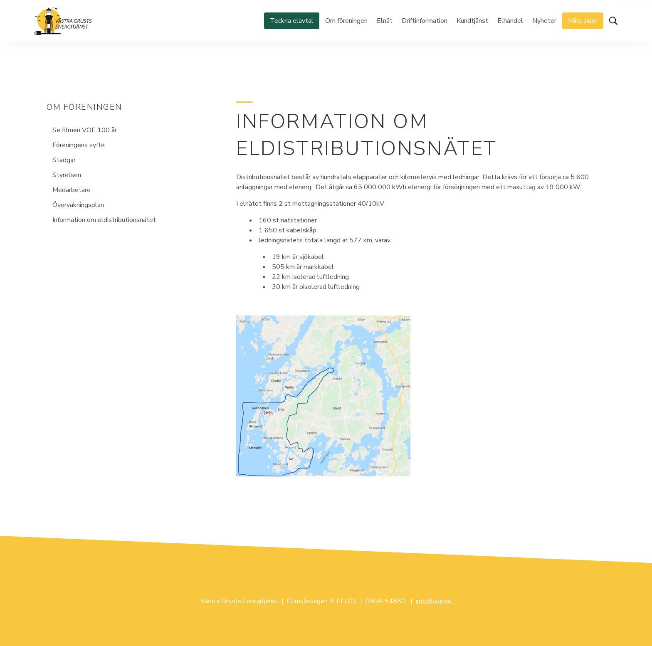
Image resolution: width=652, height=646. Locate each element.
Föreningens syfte (78, 145)
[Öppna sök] (613, 21)
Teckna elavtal (292, 20)
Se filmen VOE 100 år (84, 130)
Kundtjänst (472, 20)
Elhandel (510, 20)
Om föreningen (346, 20)
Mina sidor (583, 20)
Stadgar (64, 160)
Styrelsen (66, 175)
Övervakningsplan (78, 205)
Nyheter (544, 20)
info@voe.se (434, 601)
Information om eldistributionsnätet (104, 219)
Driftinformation (424, 20)
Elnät (385, 20)
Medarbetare (71, 190)
